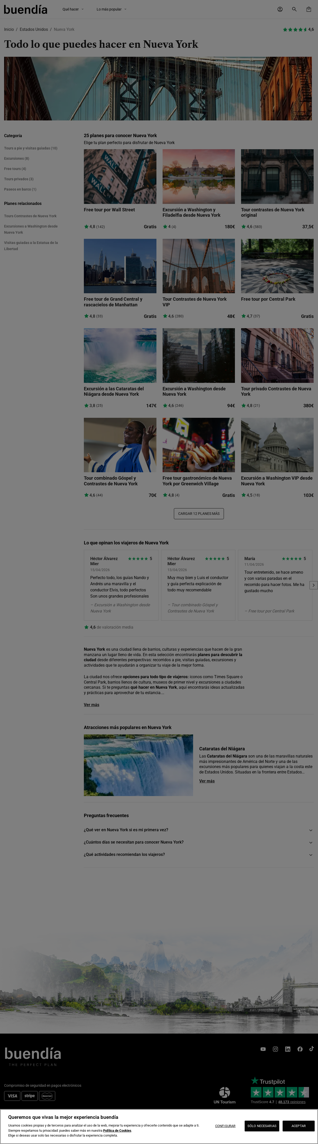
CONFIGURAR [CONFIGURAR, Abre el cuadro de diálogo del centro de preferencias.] (225, 1126)
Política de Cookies (117, 1130)
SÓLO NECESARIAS (261, 1126)
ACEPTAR (299, 1126)
